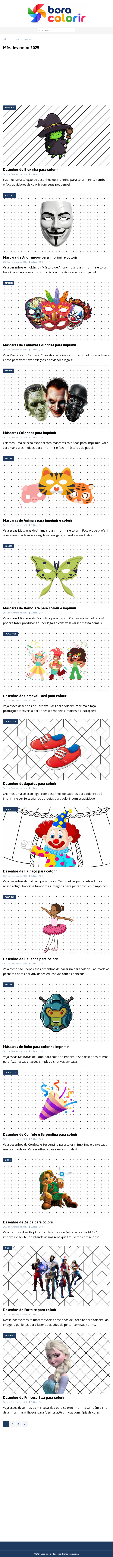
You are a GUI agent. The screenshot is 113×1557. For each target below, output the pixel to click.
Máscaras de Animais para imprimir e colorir (37, 520)
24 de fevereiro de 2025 (16, 876)
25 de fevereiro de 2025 (16, 700)
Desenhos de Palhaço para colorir (30, 871)
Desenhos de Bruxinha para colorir (30, 170)
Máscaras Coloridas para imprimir (29, 433)
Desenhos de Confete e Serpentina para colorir (40, 1134)
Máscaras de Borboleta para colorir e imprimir (39, 608)
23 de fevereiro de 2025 (16, 963)
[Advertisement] (32, 77)
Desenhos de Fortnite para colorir (29, 1310)
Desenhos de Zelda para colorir (28, 1222)
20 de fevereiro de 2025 (16, 1402)
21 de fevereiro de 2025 (16, 1314)
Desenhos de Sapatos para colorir (29, 784)
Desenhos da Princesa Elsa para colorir (34, 1397)
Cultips (34, 174)
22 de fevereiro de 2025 (16, 1051)
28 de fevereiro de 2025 (16, 174)
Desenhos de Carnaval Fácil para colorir (34, 696)
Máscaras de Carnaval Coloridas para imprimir (39, 345)
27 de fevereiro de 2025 (16, 525)
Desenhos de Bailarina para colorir (30, 959)
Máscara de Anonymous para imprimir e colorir (40, 257)
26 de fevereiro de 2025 (16, 612)
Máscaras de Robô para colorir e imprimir (36, 1047)
